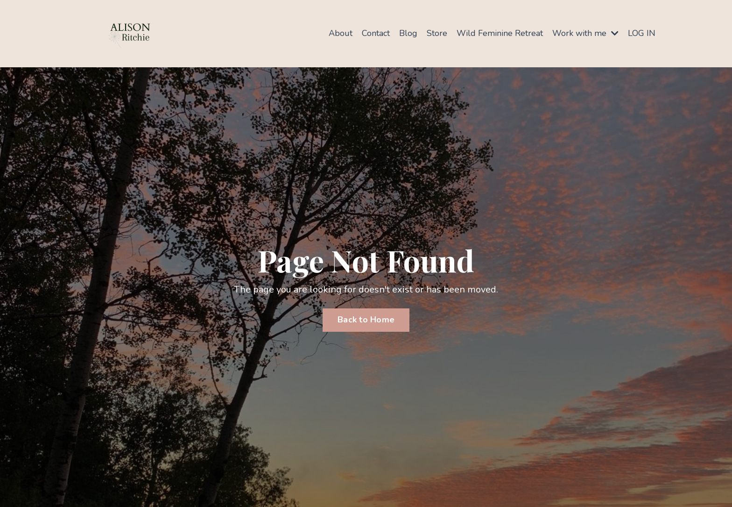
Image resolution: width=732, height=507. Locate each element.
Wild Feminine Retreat (500, 33)
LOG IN (641, 33)
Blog (408, 33)
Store (437, 33)
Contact (376, 33)
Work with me (585, 33)
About (340, 33)
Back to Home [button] (366, 319)
